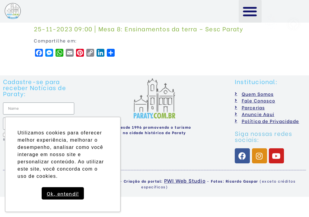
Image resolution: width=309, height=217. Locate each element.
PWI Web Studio (184, 180)
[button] (250, 11)
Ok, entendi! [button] (63, 193)
